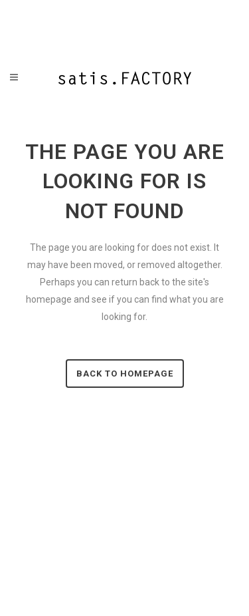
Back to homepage (124, 374)
